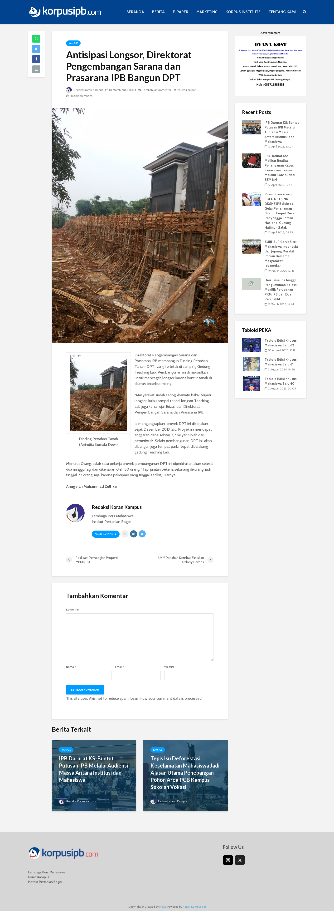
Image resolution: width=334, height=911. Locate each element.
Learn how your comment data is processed (166, 698)
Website (169, 666)
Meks (162, 900)
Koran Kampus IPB (194, 900)
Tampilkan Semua (105, 534)
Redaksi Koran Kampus (84, 90)
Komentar (72, 609)
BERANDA (135, 12)
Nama (71, 666)
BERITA (158, 12)
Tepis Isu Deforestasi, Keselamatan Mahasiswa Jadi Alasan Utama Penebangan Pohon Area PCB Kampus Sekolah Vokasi (184, 772)
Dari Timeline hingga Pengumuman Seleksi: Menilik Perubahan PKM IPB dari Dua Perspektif (281, 289)
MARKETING (207, 12)
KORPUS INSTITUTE (243, 12)
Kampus (73, 43)
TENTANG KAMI (282, 12)
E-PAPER (180, 12)
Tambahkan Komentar (156, 90)
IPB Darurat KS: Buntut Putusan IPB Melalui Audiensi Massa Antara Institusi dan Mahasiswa (93, 769)
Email (119, 666)
